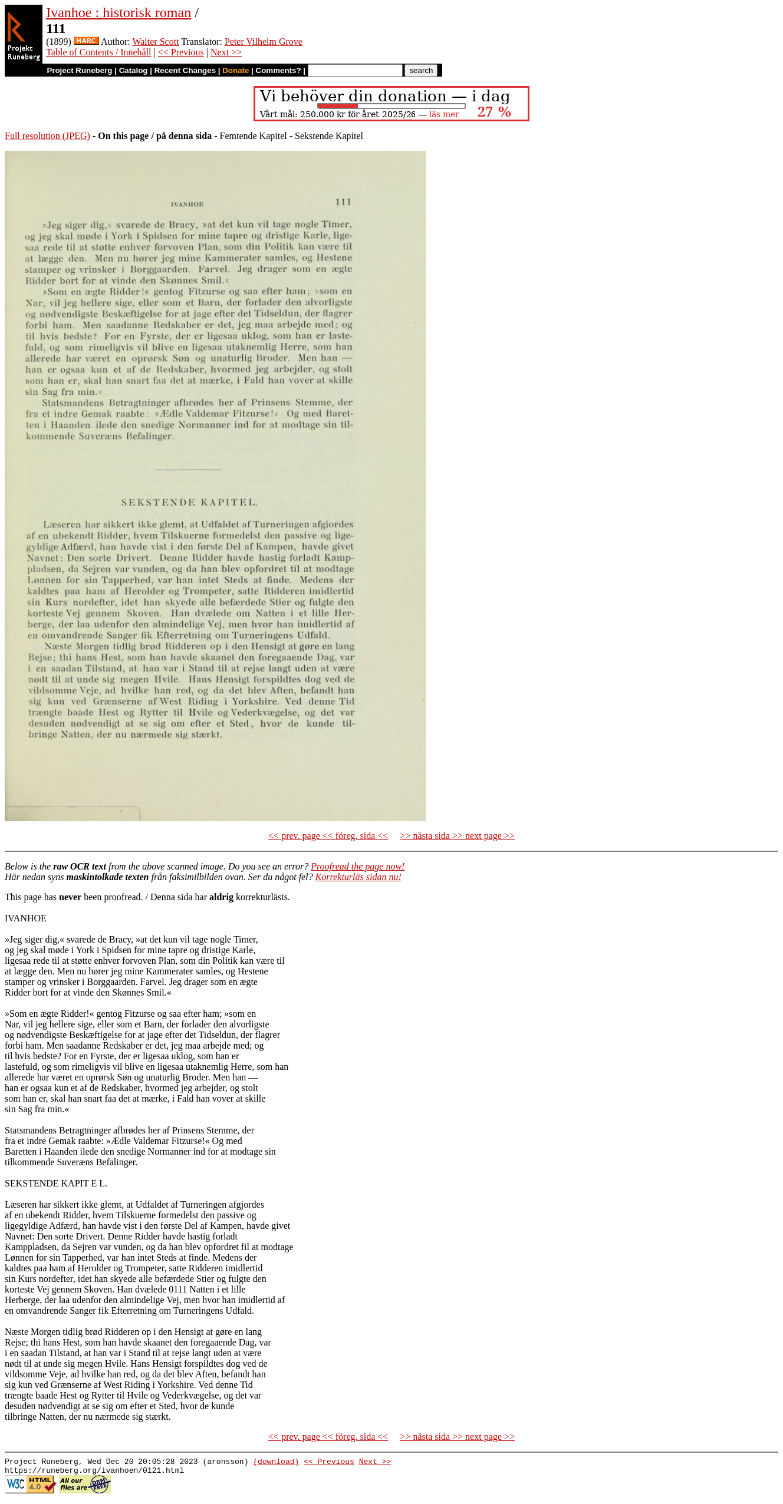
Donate (235, 70)
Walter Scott (155, 42)
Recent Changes (185, 70)
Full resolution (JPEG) (47, 136)
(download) (276, 1462)
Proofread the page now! (357, 866)
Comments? (278, 70)
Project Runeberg (79, 70)
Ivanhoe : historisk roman (118, 12)
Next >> (226, 52)
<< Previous (181, 52)
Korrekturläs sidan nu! (358, 877)
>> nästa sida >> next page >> (457, 836)
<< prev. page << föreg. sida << (328, 836)
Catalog (133, 70)
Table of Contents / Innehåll (98, 52)
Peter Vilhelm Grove (263, 42)
